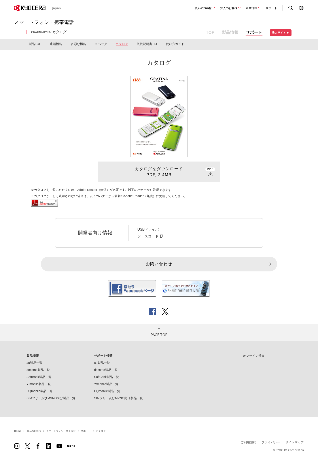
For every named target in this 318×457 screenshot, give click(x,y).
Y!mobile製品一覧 (38, 384)
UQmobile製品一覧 (39, 391)
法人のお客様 (228, 8)
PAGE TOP (159, 334)
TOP (210, 32)
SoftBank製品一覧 (38, 377)
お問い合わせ (159, 264)
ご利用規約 (248, 442)
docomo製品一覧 (38, 370)
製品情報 (230, 32)
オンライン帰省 (254, 355)
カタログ (122, 44)
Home (17, 431)
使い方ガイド (175, 44)
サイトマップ (294, 442)
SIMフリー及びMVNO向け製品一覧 (50, 398)
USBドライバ (148, 229)
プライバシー (270, 442)
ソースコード (150, 236)
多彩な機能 (78, 44)
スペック (101, 44)
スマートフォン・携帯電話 (61, 431)
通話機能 (56, 44)
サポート (271, 8)
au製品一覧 (34, 363)
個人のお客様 (203, 8)
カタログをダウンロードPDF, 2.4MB (159, 172)
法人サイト (280, 32)
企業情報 (251, 8)
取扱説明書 (144, 44)
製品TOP (35, 44)
